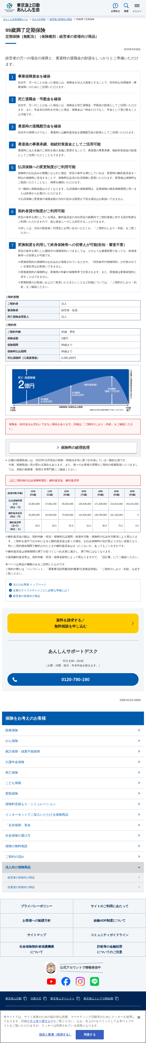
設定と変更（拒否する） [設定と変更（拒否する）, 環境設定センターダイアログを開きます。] (55, 1034)
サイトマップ (36, 935)
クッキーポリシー (41, 1021)
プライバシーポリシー (36, 906)
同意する (90, 1034)
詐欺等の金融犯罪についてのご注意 (109, 949)
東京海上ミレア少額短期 (98, 998)
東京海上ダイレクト (62, 998)
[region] (73, 1026)
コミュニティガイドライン (109, 935)
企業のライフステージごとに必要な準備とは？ (41, 590)
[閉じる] (139, 1017)
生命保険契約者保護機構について (36, 949)
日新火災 (36, 998)
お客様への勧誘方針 (36, 920)
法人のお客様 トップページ (29, 584)
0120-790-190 (76, 679)
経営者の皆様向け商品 (26, 596)
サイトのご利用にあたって (109, 906)
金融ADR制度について (109, 920)
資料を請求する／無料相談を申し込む (70, 623)
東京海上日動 (13, 998)
